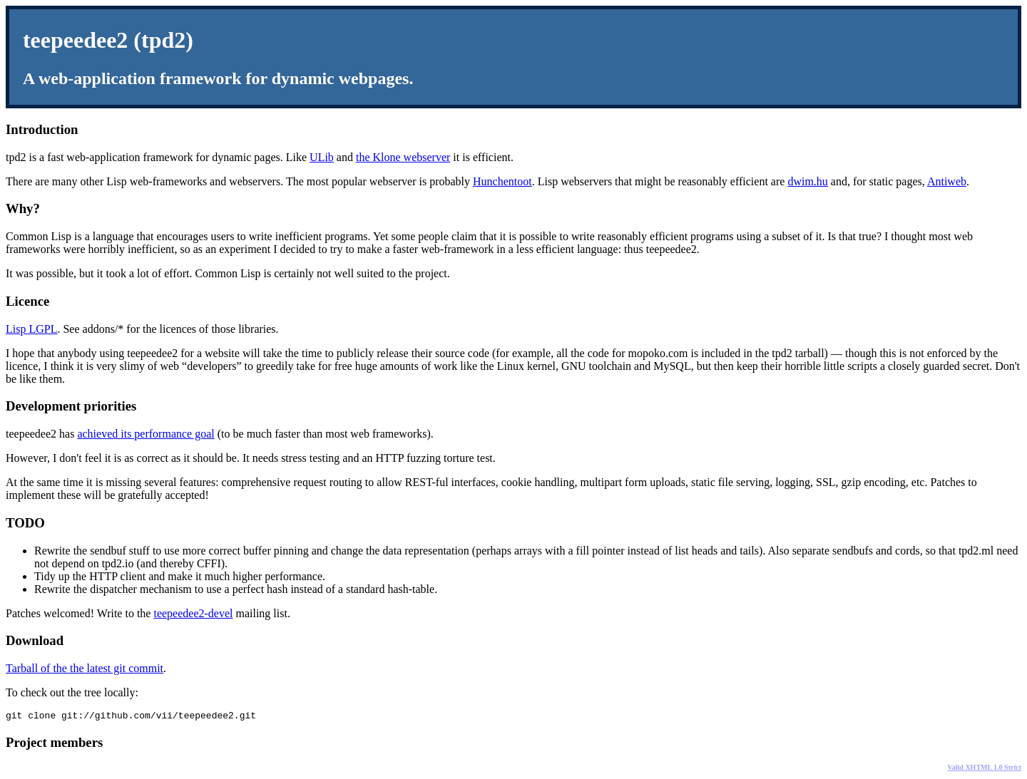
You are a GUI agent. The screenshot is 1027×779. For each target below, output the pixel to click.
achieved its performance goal (145, 434)
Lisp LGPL (31, 329)
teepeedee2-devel (193, 613)
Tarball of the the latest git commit (84, 668)
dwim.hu (807, 181)
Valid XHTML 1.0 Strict (984, 769)
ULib (322, 157)
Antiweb (946, 181)
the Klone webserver (403, 157)
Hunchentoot (502, 181)
